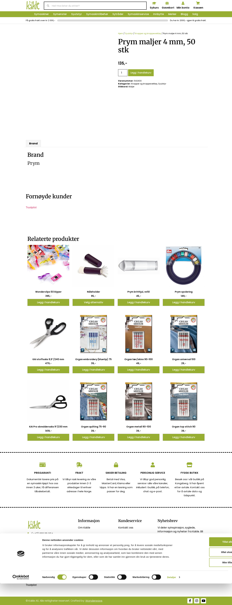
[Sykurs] (154, 3)
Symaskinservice (138, 14)
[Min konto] (183, 3)
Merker (172, 14)
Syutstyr (76, 14)
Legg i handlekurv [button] (48, 302)
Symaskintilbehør (97, 14)
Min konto (183, 8)
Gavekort (168, 8)
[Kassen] (198, 3)
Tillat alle (205, 563)
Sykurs (154, 8)
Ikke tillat (205, 583)
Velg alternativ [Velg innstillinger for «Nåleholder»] (93, 302)
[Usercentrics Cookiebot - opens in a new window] (21, 598)
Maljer (131, 86)
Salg (195, 14)
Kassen (198, 8)
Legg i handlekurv (140, 72)
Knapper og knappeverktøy (148, 33)
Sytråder (117, 14)
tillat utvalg (205, 573)
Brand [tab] (33, 143)
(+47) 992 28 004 (42, 534)
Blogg (184, 14)
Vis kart (36, 548)
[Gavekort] (167, 3)
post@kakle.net (41, 541)
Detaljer (171, 598)
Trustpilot (31, 207)
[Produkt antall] (122, 72)
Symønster (60, 14)
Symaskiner (41, 14)
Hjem (120, 33)
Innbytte (158, 14)
